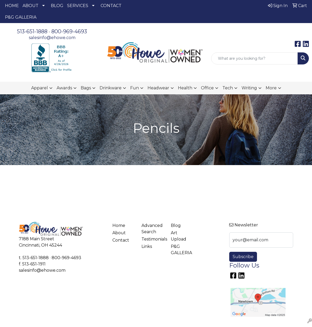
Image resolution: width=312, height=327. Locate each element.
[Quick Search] (254, 58)
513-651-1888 (32, 31)
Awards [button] (64, 87)
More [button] (271, 87)
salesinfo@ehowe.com (52, 37)
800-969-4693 (69, 31)
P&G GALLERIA (20, 17)
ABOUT (31, 5)
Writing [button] (249, 87)
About (119, 232)
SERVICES (77, 5)
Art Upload (178, 236)
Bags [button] (86, 87)
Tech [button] (227, 87)
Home (118, 225)
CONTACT (111, 5)
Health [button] (185, 87)
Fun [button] (134, 87)
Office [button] (207, 87)
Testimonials (153, 239)
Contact (120, 240)
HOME (12, 5)
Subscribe (243, 256)
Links (146, 246)
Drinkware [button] (111, 87)
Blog (176, 225)
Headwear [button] (158, 87)
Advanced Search (152, 228)
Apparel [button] (39, 87)
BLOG (57, 5)
